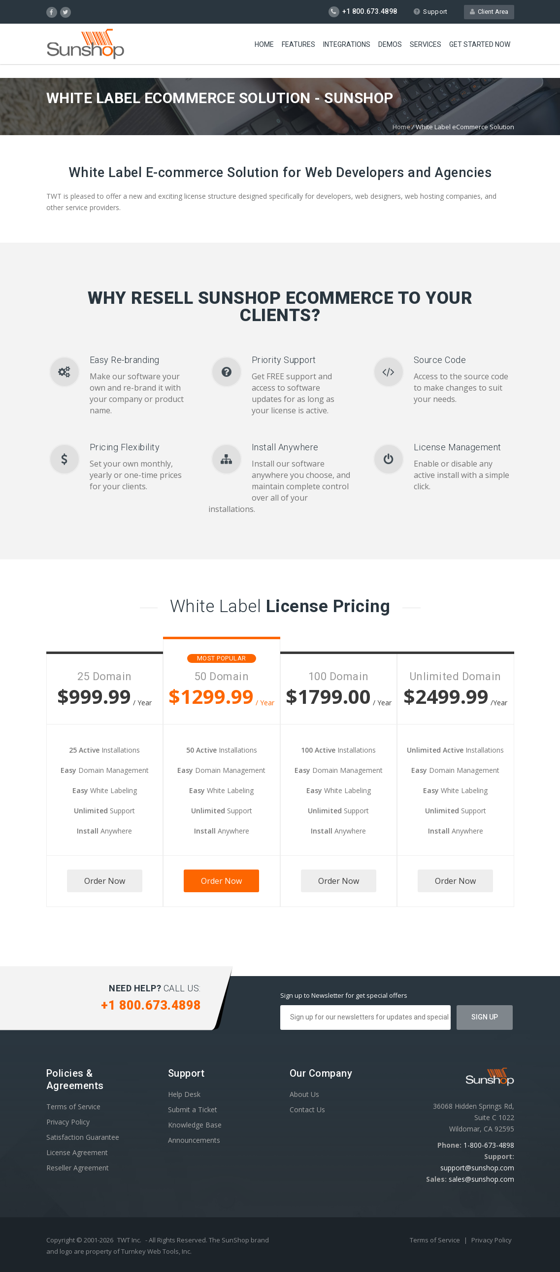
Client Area (489, 11)
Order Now (104, 880)
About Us (304, 1094)
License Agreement (77, 1152)
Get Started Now (479, 44)
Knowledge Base (195, 1124)
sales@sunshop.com (481, 1179)
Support (430, 11)
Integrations (346, 44)
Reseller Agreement (77, 1167)
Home (264, 44)
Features (298, 44)
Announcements (194, 1140)
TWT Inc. (129, 1240)
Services (425, 44)
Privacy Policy (68, 1122)
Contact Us (307, 1109)
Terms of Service (73, 1106)
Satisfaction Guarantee (82, 1137)
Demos (390, 44)
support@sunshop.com (477, 1167)
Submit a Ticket (192, 1109)
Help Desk (184, 1094)
